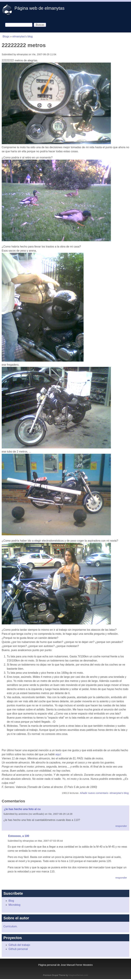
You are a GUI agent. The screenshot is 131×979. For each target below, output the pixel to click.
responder (121, 825)
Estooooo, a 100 (18, 836)
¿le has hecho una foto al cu (22, 809)
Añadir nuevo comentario (94, 792)
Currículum (10, 926)
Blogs (6, 36)
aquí (58, 754)
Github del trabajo (19, 944)
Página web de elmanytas (39, 8)
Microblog (14, 904)
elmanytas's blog (22, 36)
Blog (11, 900)
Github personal (18, 949)
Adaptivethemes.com (78, 975)
